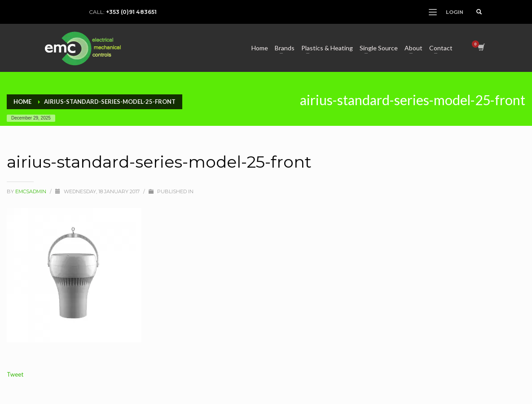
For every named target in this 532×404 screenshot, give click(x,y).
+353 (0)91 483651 (131, 12)
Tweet (15, 374)
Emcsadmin (31, 191)
